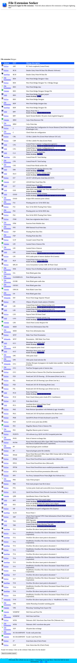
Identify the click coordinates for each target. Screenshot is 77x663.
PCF (14, 401)
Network (47, 492)
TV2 (14, 537)
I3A (14, 273)
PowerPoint (38, 459)
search (44, 499)
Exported (37, 516)
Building (40, 269)
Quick (28, 116)
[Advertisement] (23, 34)
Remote (56, 127)
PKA (14, 413)
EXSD (15, 194)
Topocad (29, 447)
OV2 (14, 364)
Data (42, 70)
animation (48, 413)
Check (28, 127)
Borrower (37, 120)
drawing (43, 384)
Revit (34, 404)
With (65, 454)
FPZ (14, 227)
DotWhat (7, 74)
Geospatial (51, 434)
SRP (14, 517)
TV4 (14, 554)
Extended (41, 604)
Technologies (30, 129)
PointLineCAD (31, 376)
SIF (14, 509)
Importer (42, 298)
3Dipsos (28, 302)
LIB (14, 306)
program (42, 363)
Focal (37, 227)
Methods (50, 409)
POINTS (15, 434)
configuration (41, 132)
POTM (15, 442)
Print (37, 612)
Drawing (41, 376)
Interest (39, 244)
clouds (40, 302)
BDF (14, 103)
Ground (28, 240)
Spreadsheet (39, 409)
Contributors (56, 397)
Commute (38, 144)
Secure (51, 127)
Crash (32, 637)
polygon (34, 447)
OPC (14, 356)
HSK (14, 269)
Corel (67, 532)
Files (40, 232)
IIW (14, 298)
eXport (56, 503)
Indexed (39, 404)
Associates (53, 492)
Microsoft (37, 441)
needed (59, 363)
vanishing (47, 604)
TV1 (14, 529)
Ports (27, 503)
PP (14, 447)
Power (28, 298)
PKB (14, 418)
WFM (15, 620)
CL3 (14, 153)
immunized (53, 189)
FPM (14, 223)
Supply (45, 269)
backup (43, 161)
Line (60, 376)
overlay (49, 305)
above (37, 529)
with (45, 409)
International (57, 372)
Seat (54, 475)
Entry (33, 70)
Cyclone (41, 265)
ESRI (45, 422)
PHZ (14, 409)
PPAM (15, 455)
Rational (32, 227)
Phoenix (50, 70)
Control (33, 240)
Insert (59, 532)
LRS (14, 322)
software (32, 434)
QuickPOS (29, 418)
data (47, 79)
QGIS (40, 434)
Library (43, 173)
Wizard (47, 298)
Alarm (32, 645)
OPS (14, 360)
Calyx (28, 120)
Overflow (29, 529)
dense (35, 342)
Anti (43, 189)
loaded (51, 363)
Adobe (28, 604)
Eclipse (28, 193)
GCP (14, 240)
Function (29, 223)
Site (35, 127)
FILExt (6, 66)
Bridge (35, 79)
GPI (14, 244)
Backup (43, 157)
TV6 (14, 571)
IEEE (44, 203)
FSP (14, 232)
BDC (14, 87)
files (40, 236)
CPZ (14, 165)
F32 (14, 203)
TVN (14, 599)
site (35, 132)
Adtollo (47, 451)
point (45, 116)
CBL (14, 136)
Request (42, 322)
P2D (14, 376)
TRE (14, 525)
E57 (14, 178)
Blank (32, 273)
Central (42, 66)
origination (36, 219)
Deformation (38, 327)
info (52, 524)
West (27, 79)
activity (44, 317)
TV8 (14, 583)
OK (46, 661)
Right (50, 475)
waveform (40, 624)
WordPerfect (30, 532)
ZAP (14, 645)
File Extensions (7, 78)
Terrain (32, 116)
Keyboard (47, 418)
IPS (14, 302)
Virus (47, 189)
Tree (48, 524)
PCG (14, 405)
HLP (14, 260)
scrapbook (35, 66)
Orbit (28, 347)
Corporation (51, 443)
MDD (15, 327)
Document (51, 376)
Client (46, 516)
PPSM (15, 459)
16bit (27, 189)
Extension (34, 193)
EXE (14, 190)
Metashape (29, 342)
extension (37, 198)
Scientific (61, 409)
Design (55, 83)
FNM (14, 219)
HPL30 (15, 265)
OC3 (14, 343)
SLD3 (15, 513)
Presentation (41, 335)
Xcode (28, 633)
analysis (45, 302)
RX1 (14, 504)
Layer (46, 380)
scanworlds (46, 488)
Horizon (32, 409)
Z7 (14, 641)
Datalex (28, 70)
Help (42, 260)
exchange (40, 438)
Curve (52, 503)
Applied (54, 116)
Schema (44, 193)
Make (28, 335)
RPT (14, 500)
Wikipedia (7, 298)
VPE (14, 604)
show (54, 459)
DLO (14, 174)
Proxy (31, 475)
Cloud (37, 182)
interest (42, 256)
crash (32, 633)
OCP (14, 347)
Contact (46, 503)
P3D (14, 384)
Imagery (60, 116)
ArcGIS (28, 422)
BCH (14, 70)
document (52, 529)
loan (31, 219)
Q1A (14, 492)
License (37, 322)
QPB (14, 496)
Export (46, 608)
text (62, 269)
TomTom (67, 363)
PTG (14, 488)
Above (46, 532)
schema (47, 198)
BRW (14, 120)
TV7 (14, 575)
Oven (31, 327)
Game (36, 289)
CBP (14, 141)
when (55, 363)
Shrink (37, 165)
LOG (14, 318)
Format (55, 441)
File (46, 70)
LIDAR (34, 178)
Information (52, 516)
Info (41, 661)
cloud (49, 116)
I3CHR (15, 281)
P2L (14, 380)
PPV (14, 475)
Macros (31, 443)
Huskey (28, 269)
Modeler (38, 116)
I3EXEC (15, 285)
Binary (28, 111)
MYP (14, 335)
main (31, 484)
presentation (56, 467)
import (59, 269)
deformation (38, 331)
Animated (36, 475)
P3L (14, 389)
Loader (31, 256)
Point (47, 66)
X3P (14, 628)
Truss (33, 269)
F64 (14, 211)
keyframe (42, 413)
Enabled (37, 443)
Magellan (29, 426)
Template (70, 441)
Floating (28, 203)
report (49, 499)
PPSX (15, 463)
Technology (61, 492)
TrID (5, 95)
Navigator (35, 368)
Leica (28, 265)
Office (43, 441)
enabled (49, 459)
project (47, 94)
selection (40, 360)
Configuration (41, 127)
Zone (27, 645)
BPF (14, 112)
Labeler (34, 136)
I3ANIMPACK (18, 277)
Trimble (51, 302)
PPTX (15, 471)
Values (49, 207)
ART (14, 66)
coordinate (44, 447)
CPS (14, 157)
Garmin (28, 244)
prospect (37, 480)
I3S (14, 294)
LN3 (14, 314)
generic (54, 144)
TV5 (14, 562)
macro (44, 459)
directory (44, 524)
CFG (14, 145)
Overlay (28, 363)
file (46, 74)
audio (40, 281)
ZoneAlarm (30, 641)
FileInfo (6, 91)
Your (31, 335)
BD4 (14, 79)
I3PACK (15, 289)
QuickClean (30, 492)
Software (57, 70)
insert (41, 529)
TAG (14, 521)
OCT (14, 351)
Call (33, 503)
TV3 (14, 546)
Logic (55, 409)
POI (14, 426)
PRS (14, 480)
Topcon (28, 152)
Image (36, 298)
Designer (41, 79)
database (47, 256)
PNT (14, 422)
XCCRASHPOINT (19, 633)
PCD (14, 393)
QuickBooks (30, 496)
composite (33, 347)
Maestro (35, 426)
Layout (53, 418)
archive (42, 165)
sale (55, 269)
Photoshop (34, 604)
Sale (41, 418)
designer (41, 103)
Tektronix (29, 620)
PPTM (15, 467)
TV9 (14, 591)
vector (33, 422)
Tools (30, 66)
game (36, 273)
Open (47, 441)
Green (42, 136)
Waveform (40, 620)
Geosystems (34, 265)
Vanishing (36, 608)
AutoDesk (29, 404)
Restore (36, 492)
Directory (46, 169)
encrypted (37, 509)
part (36, 363)
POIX (15, 438)
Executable (60, 189)
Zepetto (55, 509)
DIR (14, 170)
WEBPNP (16, 612)
